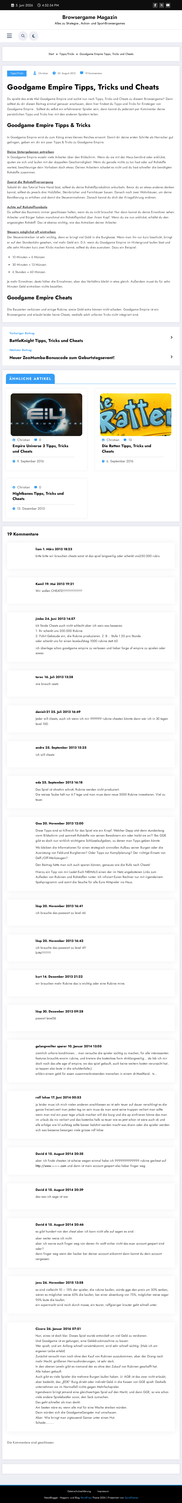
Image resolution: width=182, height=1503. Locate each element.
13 (130, 438)
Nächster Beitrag (20, 349)
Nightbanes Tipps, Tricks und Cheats (38, 494)
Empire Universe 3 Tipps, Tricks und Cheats (40, 446)
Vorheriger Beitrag (21, 333)
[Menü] (9, 36)
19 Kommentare (93, 73)
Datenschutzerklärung (79, 1489)
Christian (43, 73)
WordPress (86, 1496)
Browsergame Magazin (89, 17)
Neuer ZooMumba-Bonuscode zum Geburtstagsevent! (54, 356)
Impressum (103, 1489)
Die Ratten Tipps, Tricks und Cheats (126, 446)
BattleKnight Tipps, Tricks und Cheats (40, 340)
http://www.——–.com (51, 1164)
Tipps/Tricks (16, 73)
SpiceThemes (131, 1496)
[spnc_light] (33, 36)
